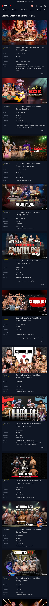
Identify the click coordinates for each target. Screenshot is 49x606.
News (39, 10)
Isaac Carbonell (34, 442)
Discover (6, 10)
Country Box (19, 118)
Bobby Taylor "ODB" (30, 68)
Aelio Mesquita (28, 280)
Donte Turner (42, 125)
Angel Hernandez (20, 66)
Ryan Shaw (24, 444)
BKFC (17, 59)
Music (21, 120)
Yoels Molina (19, 338)
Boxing (25, 61)
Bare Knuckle (19, 61)
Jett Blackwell (28, 127)
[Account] (45, 6)
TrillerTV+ (24, 10)
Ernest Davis (26, 338)
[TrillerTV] (6, 5)
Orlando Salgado (20, 127)
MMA (29, 61)
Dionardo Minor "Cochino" (22, 442)
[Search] (41, 6)
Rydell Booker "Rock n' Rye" (23, 337)
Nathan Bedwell (20, 280)
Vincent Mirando (32, 444)
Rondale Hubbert (31, 281)
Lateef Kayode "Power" (22, 125)
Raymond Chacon (33, 125)
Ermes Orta (33, 338)
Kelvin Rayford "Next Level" (33, 66)
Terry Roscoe (22, 281)
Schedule (15, 10)
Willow (32, 10)
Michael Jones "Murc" (37, 337)
